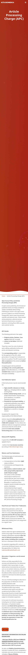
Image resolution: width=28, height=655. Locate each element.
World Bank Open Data (15, 447)
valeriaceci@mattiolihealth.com (11, 550)
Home (3, 296)
